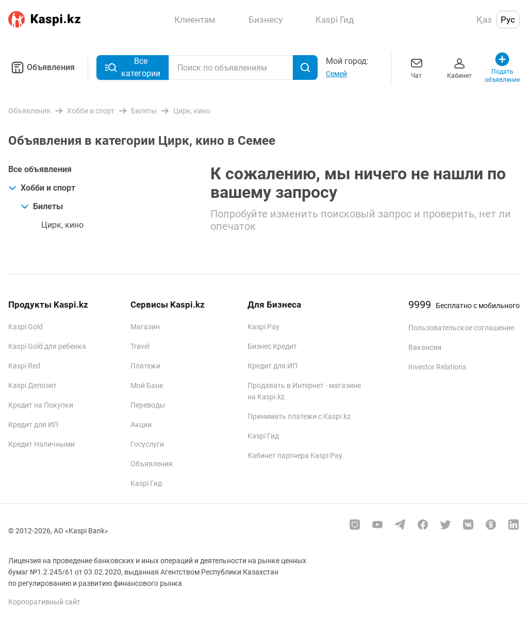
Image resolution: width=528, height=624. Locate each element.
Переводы (147, 405)
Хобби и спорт (41, 188)
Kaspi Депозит (32, 385)
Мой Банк (146, 385)
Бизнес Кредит (272, 346)
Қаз (484, 19)
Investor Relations (437, 367)
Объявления (41, 67)
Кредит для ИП (33, 424)
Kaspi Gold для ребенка (47, 346)
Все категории (132, 67)
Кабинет (459, 67)
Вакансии (424, 347)
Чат (416, 67)
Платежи (145, 366)
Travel (140, 346)
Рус (508, 19)
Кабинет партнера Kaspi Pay (295, 455)
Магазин (145, 327)
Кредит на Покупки (40, 405)
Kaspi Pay (263, 327)
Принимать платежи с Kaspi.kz (299, 416)
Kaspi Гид (146, 483)
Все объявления (40, 169)
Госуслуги (147, 444)
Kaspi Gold (25, 327)
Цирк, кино (62, 225)
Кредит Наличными (41, 444)
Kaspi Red (24, 366)
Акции (141, 424)
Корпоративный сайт (44, 602)
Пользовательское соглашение (461, 328)
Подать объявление (502, 67)
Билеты (42, 206)
